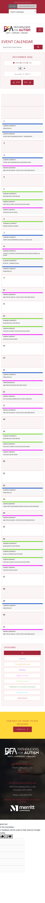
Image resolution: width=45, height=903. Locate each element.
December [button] (18, 74)
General (22, 658)
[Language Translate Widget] (22, 11)
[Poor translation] (9, 836)
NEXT (28, 82)
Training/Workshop (22, 664)
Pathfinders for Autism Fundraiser (22, 687)
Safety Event (22, 698)
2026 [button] (27, 74)
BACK (16, 82)
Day (30, 63)
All (22, 653)
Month (17, 63)
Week (24, 63)
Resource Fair (22, 692)
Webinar (22, 670)
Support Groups (22, 675)
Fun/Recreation (22, 681)
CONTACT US (22, 729)
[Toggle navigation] (39, 29)
